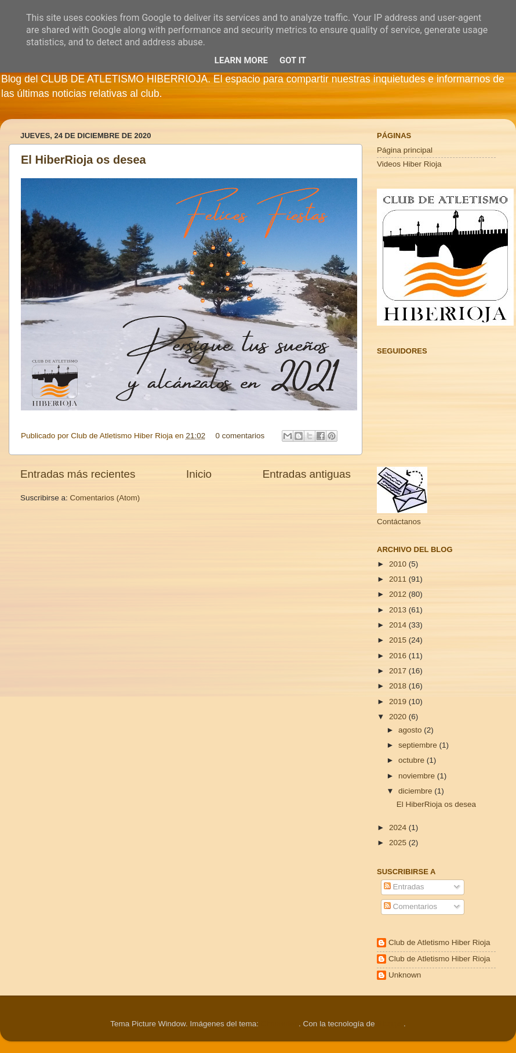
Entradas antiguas (307, 474)
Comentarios (410, 906)
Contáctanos (399, 521)
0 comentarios (240, 435)
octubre (412, 760)
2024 (399, 827)
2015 (399, 640)
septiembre (418, 745)
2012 (399, 594)
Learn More (241, 60)
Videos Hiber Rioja (409, 164)
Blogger (390, 1023)
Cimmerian (280, 1023)
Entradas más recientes (77, 474)
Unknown (404, 975)
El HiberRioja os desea (83, 159)
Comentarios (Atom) (105, 497)
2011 (399, 579)
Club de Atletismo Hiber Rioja (439, 942)
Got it (292, 60)
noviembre (417, 775)
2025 (399, 842)
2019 (399, 701)
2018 (399, 685)
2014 (399, 625)
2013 (399, 609)
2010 (399, 564)
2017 (399, 670)
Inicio (199, 474)
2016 (399, 655)
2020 (399, 716)
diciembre (416, 791)
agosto (411, 730)
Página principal (405, 150)
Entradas (404, 886)
